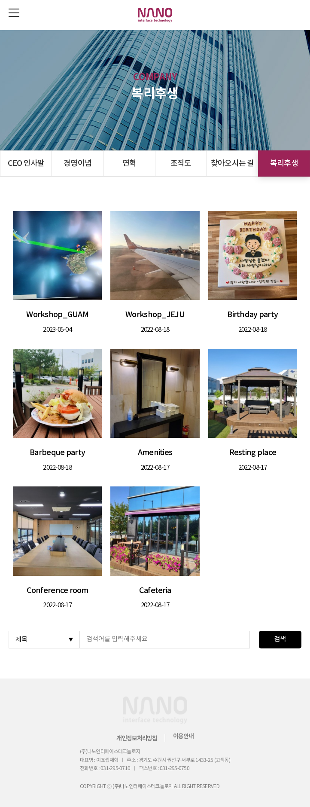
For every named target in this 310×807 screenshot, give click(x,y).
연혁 (129, 163)
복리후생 (284, 163)
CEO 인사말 (26, 163)
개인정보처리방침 (136, 738)
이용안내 (183, 736)
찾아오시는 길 (232, 163)
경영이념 (77, 163)
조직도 (180, 163)
